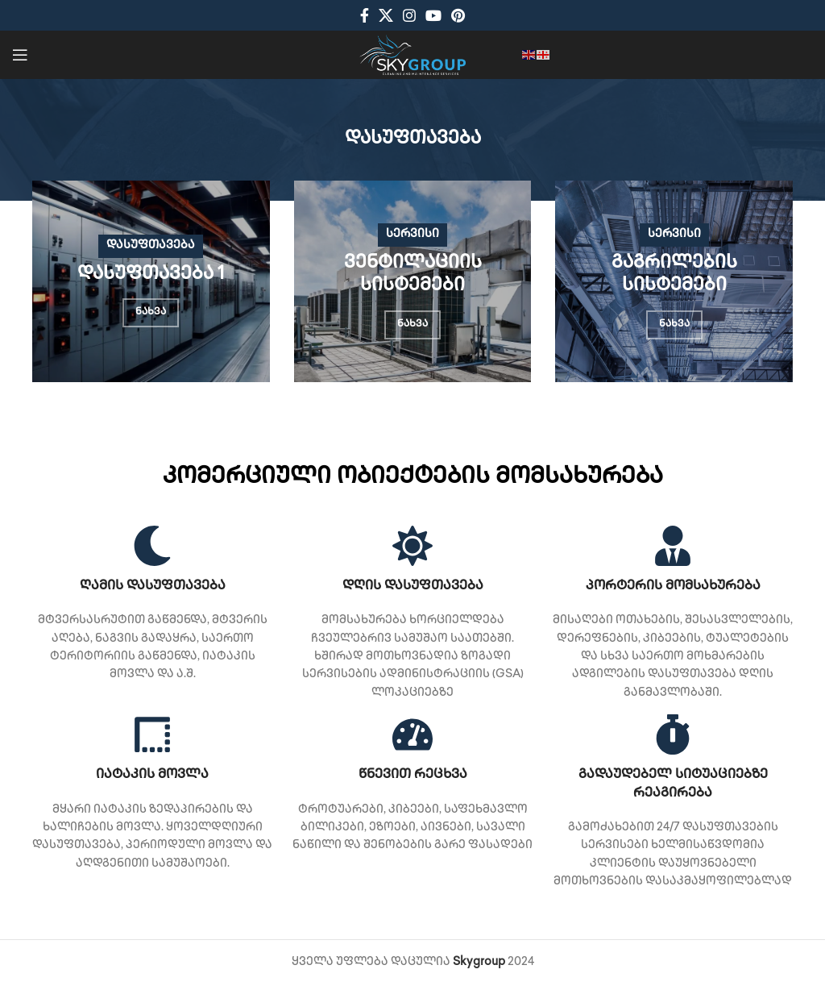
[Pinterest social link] (458, 15)
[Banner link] (151, 281)
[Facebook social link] (364, 15)
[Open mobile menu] (20, 55)
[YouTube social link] (433, 15)
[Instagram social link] (409, 15)
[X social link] (386, 15)
